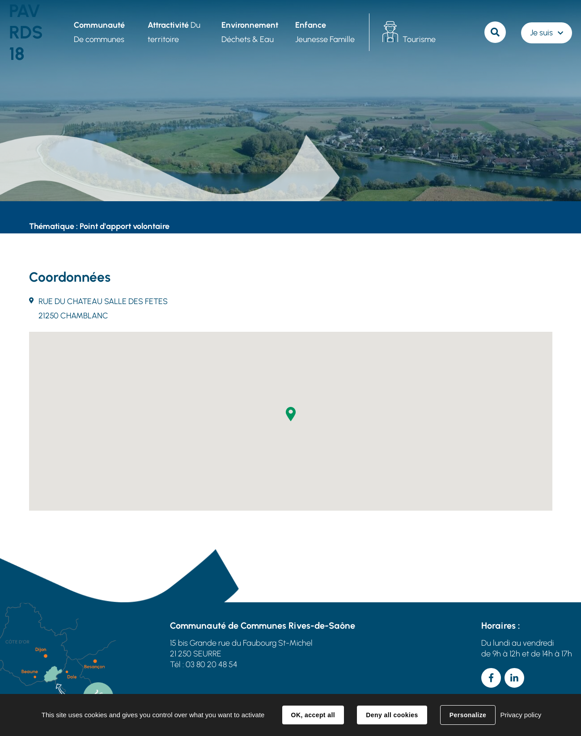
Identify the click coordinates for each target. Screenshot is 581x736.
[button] (291, 414)
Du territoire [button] (174, 32)
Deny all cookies (392, 715)
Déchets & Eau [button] (249, 32)
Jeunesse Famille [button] (325, 32)
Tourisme (419, 39)
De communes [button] (99, 32)
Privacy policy (520, 715)
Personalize (468, 715)
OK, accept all (313, 715)
